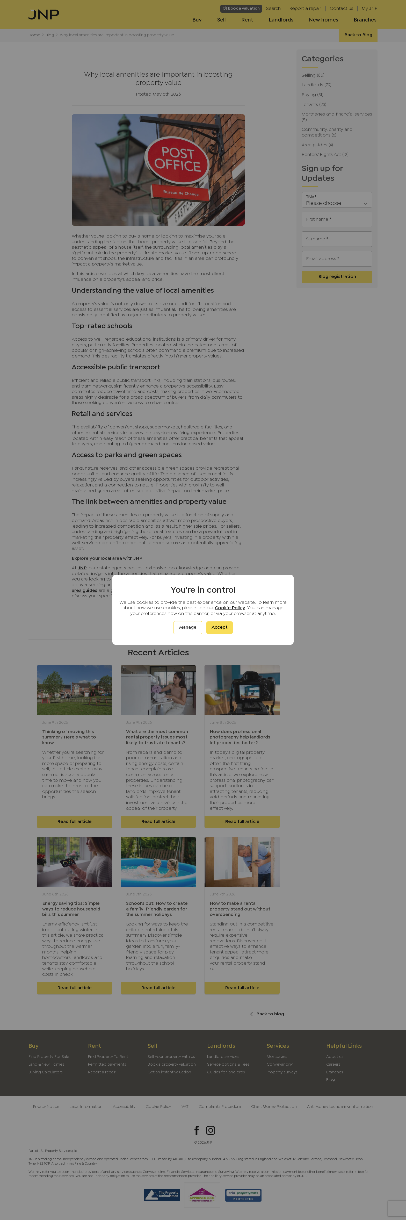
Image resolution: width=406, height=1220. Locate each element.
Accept (220, 627)
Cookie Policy (230, 608)
